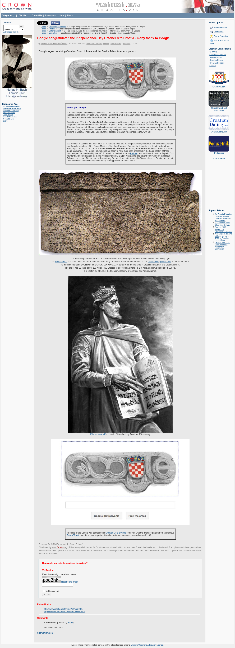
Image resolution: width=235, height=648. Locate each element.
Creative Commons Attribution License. (147, 645)
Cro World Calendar (217, 55)
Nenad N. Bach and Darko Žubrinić (54, 44)
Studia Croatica (215, 57)
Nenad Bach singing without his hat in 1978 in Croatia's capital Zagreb (223, 237)
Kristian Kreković (98, 434)
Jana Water (8, 115)
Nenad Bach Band (11, 110)
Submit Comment (45, 633)
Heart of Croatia (10, 117)
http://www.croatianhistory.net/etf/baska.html (64, 611)
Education (53, 33)
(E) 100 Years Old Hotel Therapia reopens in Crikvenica (222, 245)
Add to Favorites (221, 36)
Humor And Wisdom (57, 27)
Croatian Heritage (216, 63)
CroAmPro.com (219, 87)
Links (61, 15)
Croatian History (216, 60)
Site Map (23, 15)
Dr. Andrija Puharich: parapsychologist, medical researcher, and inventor (223, 217)
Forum (70, 15)
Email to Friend (220, 27)
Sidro (5, 121)
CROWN (213, 52)
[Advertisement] (219, 187)
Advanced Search (11, 32)
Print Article (219, 32)
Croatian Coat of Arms (115, 533)
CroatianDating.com (11, 106)
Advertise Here (219, 158)
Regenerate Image (69, 582)
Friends (52, 29)
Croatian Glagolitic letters (159, 261)
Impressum (50, 15)
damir (70, 623)
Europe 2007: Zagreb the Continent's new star (223, 229)
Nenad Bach (8, 119)
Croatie (212, 66)
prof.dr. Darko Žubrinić (72, 544)
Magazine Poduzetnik (12, 108)
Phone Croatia (9, 113)
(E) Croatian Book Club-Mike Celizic (222, 224)
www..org (59, 547)
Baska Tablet (61, 261)
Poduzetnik (219, 153)
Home (43, 27)
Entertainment (55, 31)
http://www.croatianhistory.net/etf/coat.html (63, 609)
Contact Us (37, 15)
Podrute (133, 153)
